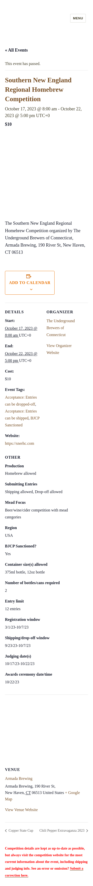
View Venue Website (21, 810)
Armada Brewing (18, 778)
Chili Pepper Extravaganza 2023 (62, 830)
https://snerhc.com (19, 443)
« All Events (16, 50)
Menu (78, 18)
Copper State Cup (20, 830)
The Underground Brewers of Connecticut (61, 328)
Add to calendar (29, 283)
